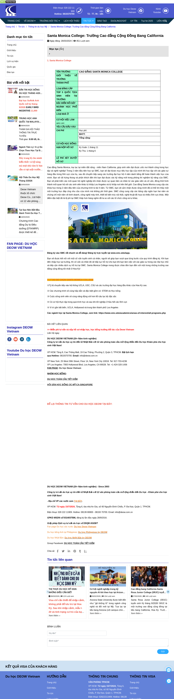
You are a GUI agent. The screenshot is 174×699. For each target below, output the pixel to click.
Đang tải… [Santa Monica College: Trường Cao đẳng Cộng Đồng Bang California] (108, 442)
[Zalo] (87, 551)
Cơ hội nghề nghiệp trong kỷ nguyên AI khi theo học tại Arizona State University (107, 591)
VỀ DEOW (30, 21)
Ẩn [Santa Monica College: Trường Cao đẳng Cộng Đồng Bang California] (61, 49)
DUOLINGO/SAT (119, 21)
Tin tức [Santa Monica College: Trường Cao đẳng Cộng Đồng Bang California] (21, 27)
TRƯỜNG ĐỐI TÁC (49, 21)
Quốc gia (11, 67)
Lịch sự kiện (12, 61)
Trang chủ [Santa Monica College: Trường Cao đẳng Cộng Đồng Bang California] (10, 27)
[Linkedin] (68, 551)
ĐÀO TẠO (102, 21)
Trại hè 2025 (147, 21)
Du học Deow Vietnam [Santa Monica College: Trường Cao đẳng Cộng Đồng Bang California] (70, 368)
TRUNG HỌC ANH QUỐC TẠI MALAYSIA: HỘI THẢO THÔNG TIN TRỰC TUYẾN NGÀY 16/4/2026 (30, 120)
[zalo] (28, 339)
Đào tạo (10, 72)
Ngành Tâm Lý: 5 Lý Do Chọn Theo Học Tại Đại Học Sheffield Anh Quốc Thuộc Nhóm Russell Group (30, 149)
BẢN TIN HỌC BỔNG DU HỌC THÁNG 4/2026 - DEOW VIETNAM (30, 92)
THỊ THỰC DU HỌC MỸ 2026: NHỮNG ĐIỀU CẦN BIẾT (63, 591)
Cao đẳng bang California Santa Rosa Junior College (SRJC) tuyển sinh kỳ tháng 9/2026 (148, 591)
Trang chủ (12, 45)
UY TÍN (133, 21)
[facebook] (9, 339)
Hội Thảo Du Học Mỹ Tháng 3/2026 (29, 179)
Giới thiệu (11, 50)
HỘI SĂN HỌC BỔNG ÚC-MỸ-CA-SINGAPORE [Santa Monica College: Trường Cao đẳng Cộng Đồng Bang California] (70, 385)
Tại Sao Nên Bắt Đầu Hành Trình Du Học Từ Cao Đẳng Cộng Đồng (30, 212)
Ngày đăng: (53, 41)
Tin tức (10, 56)
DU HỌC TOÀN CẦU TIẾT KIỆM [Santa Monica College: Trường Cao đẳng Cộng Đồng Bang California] (62, 379)
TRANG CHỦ (13, 21)
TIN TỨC (88, 21)
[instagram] (21, 339)
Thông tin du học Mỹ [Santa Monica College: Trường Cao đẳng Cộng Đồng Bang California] (37, 27)
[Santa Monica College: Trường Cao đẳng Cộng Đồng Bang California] (8, 2)
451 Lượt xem (81, 41)
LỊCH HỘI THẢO (71, 21)
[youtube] (15, 339)
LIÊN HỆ (161, 21)
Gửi (163, 651)
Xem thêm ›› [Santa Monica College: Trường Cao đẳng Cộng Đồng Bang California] (54, 615)
